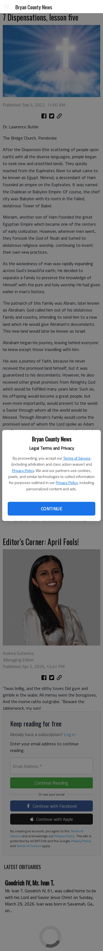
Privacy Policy (23, 470)
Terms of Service (77, 458)
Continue (51, 508)
